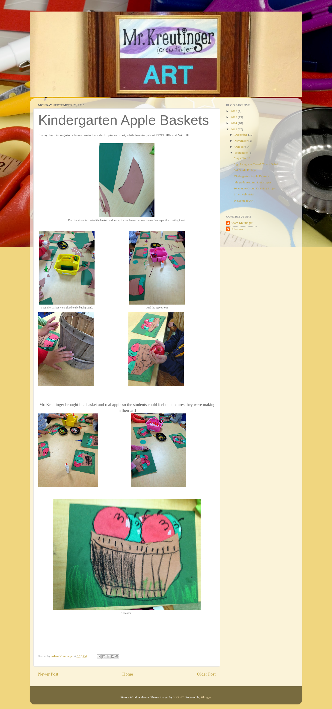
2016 (234, 111)
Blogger (206, 697)
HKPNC (178, 697)
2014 (234, 123)
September (241, 152)
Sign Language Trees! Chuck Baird (256, 164)
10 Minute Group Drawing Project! (256, 188)
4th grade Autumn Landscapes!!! (254, 182)
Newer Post (48, 674)
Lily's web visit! (244, 194)
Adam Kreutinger (241, 222)
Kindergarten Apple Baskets (251, 176)
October (239, 146)
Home (127, 674)
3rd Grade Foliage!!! (247, 170)
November (241, 140)
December (241, 134)
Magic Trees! (242, 158)
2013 (234, 129)
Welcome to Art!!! (245, 200)
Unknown (237, 229)
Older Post (206, 674)
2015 (234, 117)
